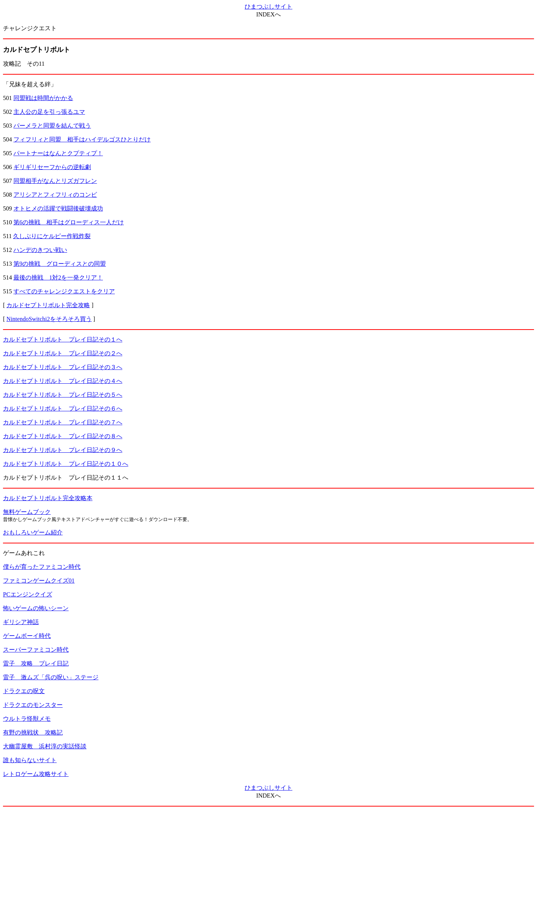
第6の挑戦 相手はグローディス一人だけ (68, 222)
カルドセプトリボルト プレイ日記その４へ (62, 381)
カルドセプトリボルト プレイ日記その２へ (62, 353)
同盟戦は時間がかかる (43, 98)
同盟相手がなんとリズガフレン (55, 181)
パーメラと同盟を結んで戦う (52, 125)
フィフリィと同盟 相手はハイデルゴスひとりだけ (82, 139)
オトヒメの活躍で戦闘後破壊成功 (58, 208)
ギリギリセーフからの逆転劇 (52, 167)
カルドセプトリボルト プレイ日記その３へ (62, 367)
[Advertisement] (268, 865)
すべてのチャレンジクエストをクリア (64, 291)
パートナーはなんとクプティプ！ (58, 153)
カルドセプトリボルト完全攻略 (48, 305)
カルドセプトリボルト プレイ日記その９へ (62, 450)
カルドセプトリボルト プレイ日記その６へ (62, 408)
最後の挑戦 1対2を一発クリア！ (58, 277)
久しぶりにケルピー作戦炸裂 (52, 236)
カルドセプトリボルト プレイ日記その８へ (62, 436)
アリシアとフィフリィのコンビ (55, 194)
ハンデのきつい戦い (40, 250)
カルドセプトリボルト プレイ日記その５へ (62, 395)
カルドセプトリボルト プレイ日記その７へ (62, 422)
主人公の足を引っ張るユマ (49, 112)
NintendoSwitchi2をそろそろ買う (48, 319)
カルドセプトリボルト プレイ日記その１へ (62, 339)
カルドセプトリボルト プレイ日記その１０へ (65, 464)
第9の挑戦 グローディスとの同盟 (59, 264)
